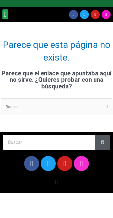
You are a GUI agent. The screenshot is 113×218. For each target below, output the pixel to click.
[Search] (102, 142)
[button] (5, 14)
